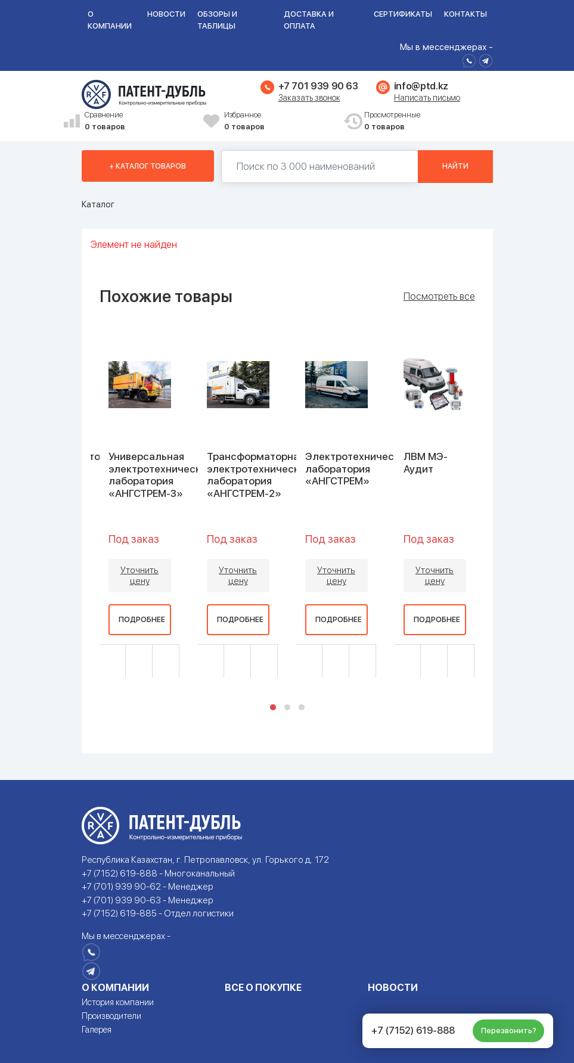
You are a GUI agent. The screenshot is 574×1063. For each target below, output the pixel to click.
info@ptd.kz (421, 86)
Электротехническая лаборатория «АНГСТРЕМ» (358, 468)
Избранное (279, 121)
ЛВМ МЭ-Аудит (426, 462)
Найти (455, 166)
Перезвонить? (508, 1030)
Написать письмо (427, 97)
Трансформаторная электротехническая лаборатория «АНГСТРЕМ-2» (259, 474)
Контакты (465, 14)
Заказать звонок (309, 97)
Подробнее (142, 620)
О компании (110, 20)
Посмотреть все (439, 297)
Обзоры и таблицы (217, 20)
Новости (166, 14)
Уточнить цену (139, 575)
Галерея (96, 1029)
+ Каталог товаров (147, 166)
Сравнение (140, 121)
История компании (118, 1002)
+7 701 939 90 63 (318, 86)
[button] (273, 707)
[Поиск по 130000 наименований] (319, 166)
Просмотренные (419, 121)
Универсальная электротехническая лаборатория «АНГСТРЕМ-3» (160, 474)
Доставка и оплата (309, 20)
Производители (111, 1016)
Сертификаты (403, 14)
